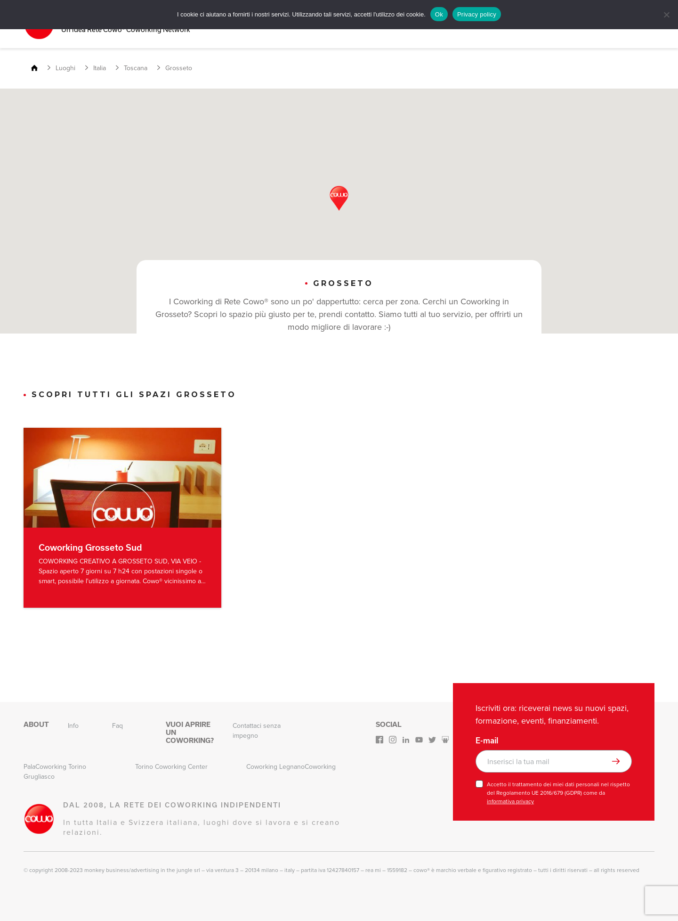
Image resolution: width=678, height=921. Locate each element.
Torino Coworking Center (171, 766)
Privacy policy (476, 14)
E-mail (487, 740)
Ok (439, 14)
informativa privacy (510, 801)
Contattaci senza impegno (257, 730)
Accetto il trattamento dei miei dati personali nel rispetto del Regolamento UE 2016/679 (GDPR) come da (558, 792)
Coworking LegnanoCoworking (291, 766)
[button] (339, 198)
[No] (666, 14)
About (36, 724)
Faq (117, 725)
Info (73, 725)
